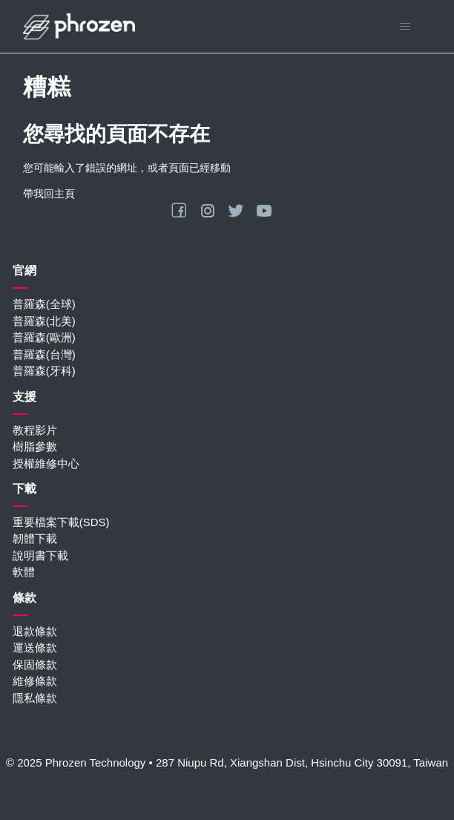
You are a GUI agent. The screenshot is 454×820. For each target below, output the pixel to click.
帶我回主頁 (49, 194)
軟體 (24, 571)
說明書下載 (40, 555)
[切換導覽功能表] (404, 27)
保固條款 (35, 664)
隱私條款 (35, 698)
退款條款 (35, 631)
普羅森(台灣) (44, 354)
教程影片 (35, 430)
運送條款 (35, 647)
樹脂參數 (35, 446)
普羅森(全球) (44, 304)
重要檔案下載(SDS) (61, 522)
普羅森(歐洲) (44, 337)
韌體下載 (35, 538)
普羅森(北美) (44, 321)
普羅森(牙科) (44, 370)
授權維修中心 (46, 463)
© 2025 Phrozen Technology (75, 762)
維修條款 (35, 681)
